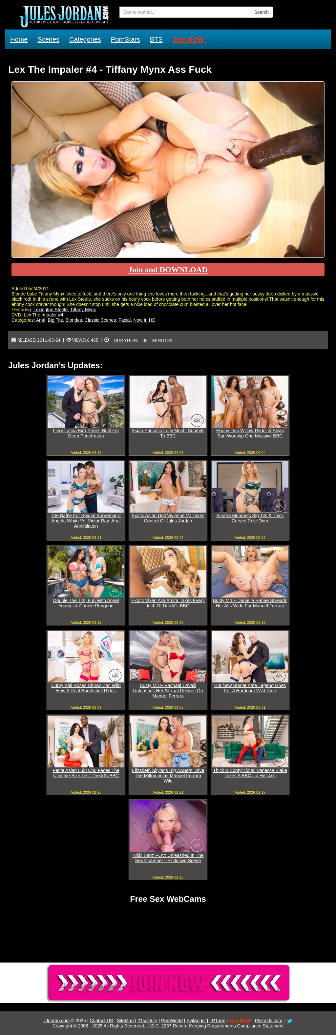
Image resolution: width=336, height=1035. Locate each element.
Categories (85, 39)
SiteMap (125, 1020)
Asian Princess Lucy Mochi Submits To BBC (168, 433)
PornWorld (172, 1020)
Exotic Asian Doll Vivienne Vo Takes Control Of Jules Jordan (168, 518)
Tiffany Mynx (83, 309)
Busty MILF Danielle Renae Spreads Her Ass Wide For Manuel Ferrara (250, 603)
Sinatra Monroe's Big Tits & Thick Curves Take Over (250, 518)
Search (261, 12)
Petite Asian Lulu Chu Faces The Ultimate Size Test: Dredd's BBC (85, 773)
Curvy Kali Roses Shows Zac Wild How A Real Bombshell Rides (86, 688)
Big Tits (55, 320)
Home (19, 39)
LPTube (217, 1020)
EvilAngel (195, 1020)
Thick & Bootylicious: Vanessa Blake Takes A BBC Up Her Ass (250, 773)
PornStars (125, 39)
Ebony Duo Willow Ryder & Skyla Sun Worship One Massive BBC (250, 433)
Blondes (73, 320)
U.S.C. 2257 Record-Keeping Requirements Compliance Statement (215, 1025)
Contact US (101, 1020)
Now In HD (144, 320)
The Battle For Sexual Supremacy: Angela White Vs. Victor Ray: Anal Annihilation (86, 521)
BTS (156, 39)
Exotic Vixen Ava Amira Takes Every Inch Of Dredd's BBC (167, 603)
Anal (40, 320)
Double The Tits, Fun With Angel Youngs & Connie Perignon (86, 603)
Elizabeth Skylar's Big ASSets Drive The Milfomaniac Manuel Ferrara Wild (168, 775)
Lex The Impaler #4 (43, 314)
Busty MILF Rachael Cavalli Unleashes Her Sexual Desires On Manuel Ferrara (168, 691)
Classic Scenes (100, 320)
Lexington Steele (50, 309)
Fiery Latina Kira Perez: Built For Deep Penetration (86, 433)
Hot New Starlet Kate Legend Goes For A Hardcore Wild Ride (250, 688)
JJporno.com (56, 1020)
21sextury (147, 1020)
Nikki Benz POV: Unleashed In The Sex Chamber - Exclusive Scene (167, 858)
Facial (124, 320)
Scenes (48, 39)
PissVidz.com (268, 1020)
